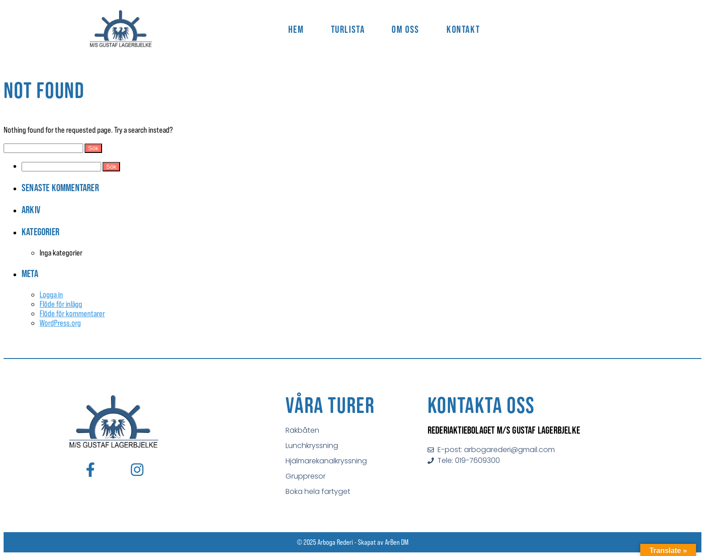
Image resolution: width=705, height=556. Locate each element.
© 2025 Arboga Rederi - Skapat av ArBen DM (353, 542)
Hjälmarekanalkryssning (326, 461)
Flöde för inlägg (61, 304)
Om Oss (405, 29)
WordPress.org (60, 322)
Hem (296, 29)
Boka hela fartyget (318, 491)
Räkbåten (302, 430)
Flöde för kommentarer (72, 313)
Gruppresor (306, 476)
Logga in (51, 294)
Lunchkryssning (312, 445)
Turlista (348, 29)
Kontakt (463, 29)
